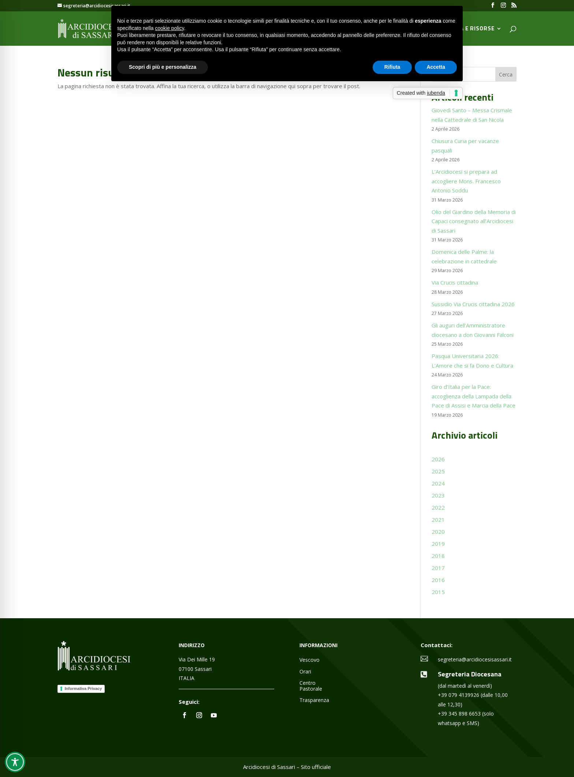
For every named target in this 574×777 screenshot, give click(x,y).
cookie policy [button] (169, 28)
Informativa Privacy (83, 688)
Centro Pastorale (310, 686)
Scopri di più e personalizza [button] (162, 67)
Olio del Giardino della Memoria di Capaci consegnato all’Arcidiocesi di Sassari (474, 221)
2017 (438, 567)
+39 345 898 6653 (459, 713)
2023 (438, 495)
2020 (438, 531)
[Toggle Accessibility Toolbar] (15, 762)
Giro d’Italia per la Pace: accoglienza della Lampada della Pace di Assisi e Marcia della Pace (473, 396)
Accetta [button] (435, 67)
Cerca (505, 74)
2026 (438, 459)
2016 (438, 579)
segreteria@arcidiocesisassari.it (475, 659)
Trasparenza (314, 700)
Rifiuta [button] (392, 67)
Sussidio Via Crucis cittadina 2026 (473, 304)
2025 (438, 471)
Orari (305, 672)
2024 (438, 483)
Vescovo (309, 660)
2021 (438, 519)
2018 (438, 555)
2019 (438, 543)
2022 (438, 507)
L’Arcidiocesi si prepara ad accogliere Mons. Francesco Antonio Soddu (466, 181)
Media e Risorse (470, 29)
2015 (438, 592)
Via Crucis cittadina (455, 282)
